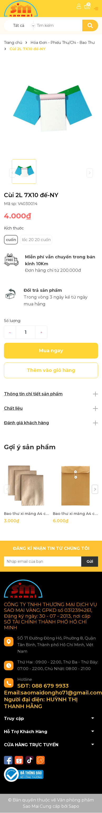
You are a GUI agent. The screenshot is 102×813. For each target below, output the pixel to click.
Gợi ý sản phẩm (29, 447)
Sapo (74, 806)
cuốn (11, 239)
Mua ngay (51, 351)
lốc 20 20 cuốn (36, 239)
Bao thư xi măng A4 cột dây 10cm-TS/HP (75, 513)
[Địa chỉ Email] (51, 561)
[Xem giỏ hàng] (87, 6)
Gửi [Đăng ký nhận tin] (89, 561)
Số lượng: (12, 320)
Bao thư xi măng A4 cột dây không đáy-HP (26, 513)
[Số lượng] (25, 332)
